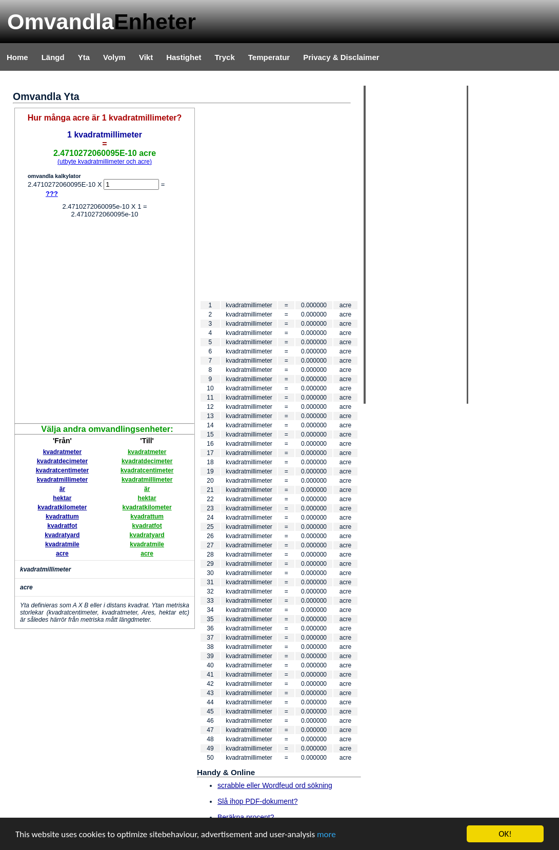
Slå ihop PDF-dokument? (257, 801)
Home (17, 57)
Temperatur (269, 57)
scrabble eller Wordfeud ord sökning (274, 785)
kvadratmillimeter (62, 479)
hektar (62, 498)
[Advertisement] (96, 322)
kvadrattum (62, 516)
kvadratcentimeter (62, 470)
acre (62, 553)
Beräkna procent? (245, 817)
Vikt (146, 57)
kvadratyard (62, 535)
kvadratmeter (62, 452)
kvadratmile (62, 544)
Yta (84, 57)
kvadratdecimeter (62, 461)
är (62, 488)
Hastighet (183, 57)
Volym (114, 57)
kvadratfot (62, 525)
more (326, 834)
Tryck (225, 57)
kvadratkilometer (62, 507)
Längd (53, 57)
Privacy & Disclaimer (341, 57)
